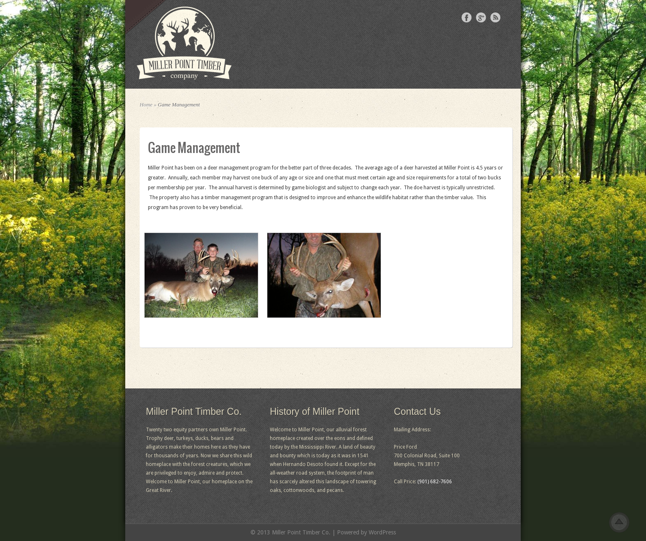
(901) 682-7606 (434, 482)
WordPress (382, 532)
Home (146, 104)
